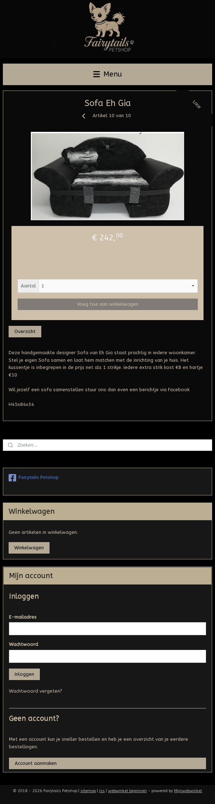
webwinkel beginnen (127, 791)
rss (102, 791)
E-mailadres (23, 617)
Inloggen (24, 674)
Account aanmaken (36, 763)
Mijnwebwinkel (188, 791)
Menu (107, 74)
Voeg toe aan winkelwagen (107, 304)
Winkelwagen (29, 547)
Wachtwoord (23, 644)
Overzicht (25, 331)
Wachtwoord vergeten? (35, 691)
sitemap (88, 791)
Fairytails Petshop (34, 477)
